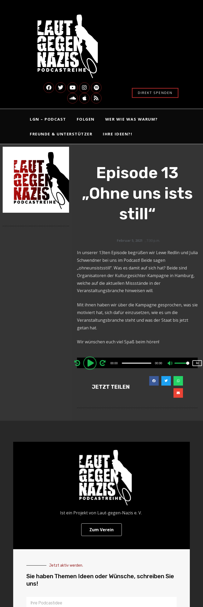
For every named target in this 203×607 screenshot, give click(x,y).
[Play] (90, 363)
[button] (154, 381)
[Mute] (170, 363)
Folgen (86, 119)
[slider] (136, 363)
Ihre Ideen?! (117, 133)
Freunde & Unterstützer (61, 133)
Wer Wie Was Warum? (131, 119)
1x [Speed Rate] (197, 363)
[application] (137, 363)
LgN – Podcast (48, 119)
